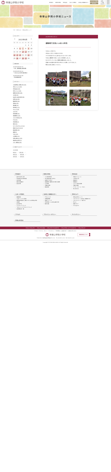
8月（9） (15, 197)
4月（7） (15, 263)
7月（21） (22, 306)
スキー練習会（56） (17, 142)
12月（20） (15, 161)
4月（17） (15, 294)
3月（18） (22, 201)
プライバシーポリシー (50, 442)
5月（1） (21, 346)
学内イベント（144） (17, 86)
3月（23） (22, 216)
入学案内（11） (16, 136)
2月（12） (15, 218)
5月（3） (22, 245)
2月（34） (15, 172)
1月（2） (21, 325)
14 (23, 52)
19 (17, 55)
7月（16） (22, 275)
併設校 (18, 429)
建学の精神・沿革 (21, 404)
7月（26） (22, 181)
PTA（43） (15, 119)
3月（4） (21, 348)
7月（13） (22, 212)
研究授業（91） (16, 113)
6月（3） (15, 152)
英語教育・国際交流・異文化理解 (52, 409)
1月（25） (22, 172)
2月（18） (15, 203)
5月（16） (21, 152)
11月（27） (23, 208)
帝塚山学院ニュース (77, 424)
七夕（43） (15, 111)
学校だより (18, 30)
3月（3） (21, 323)
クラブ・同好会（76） (17, 117)
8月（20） (15, 275)
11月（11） (23, 224)
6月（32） (15, 183)
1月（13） (22, 203)
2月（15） (15, 296)
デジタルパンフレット (21, 433)
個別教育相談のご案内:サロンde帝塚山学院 (27, 428)
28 (23, 58)
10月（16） (15, 195)
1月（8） (22, 281)
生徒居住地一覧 (20, 436)
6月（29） (15, 214)
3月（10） (22, 310)
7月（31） (22, 259)
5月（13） (22, 261)
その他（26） (16, 95)
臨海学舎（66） (16, 101)
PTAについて (48, 424)
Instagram (76, 433)
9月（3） (22, 358)
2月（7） (15, 325)
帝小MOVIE (76, 416)
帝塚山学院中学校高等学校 (53, 455)
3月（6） (21, 373)
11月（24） (23, 270)
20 (20, 55)
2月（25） (15, 156)
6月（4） (15, 371)
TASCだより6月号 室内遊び (20, 72)
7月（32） (22, 166)
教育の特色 (58, 2)
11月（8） (22, 317)
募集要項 (19, 424)
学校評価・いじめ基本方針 (61, 458)
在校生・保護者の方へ (83, 2)
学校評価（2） (16, 121)
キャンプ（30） (16, 109)
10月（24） (15, 179)
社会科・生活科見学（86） (19, 97)
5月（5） (21, 333)
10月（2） (22, 342)
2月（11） (15, 234)
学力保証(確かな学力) (50, 406)
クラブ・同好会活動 (77, 411)
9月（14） (23, 164)
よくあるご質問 (94, 1)
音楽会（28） (16, 103)
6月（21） (15, 292)
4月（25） (15, 216)
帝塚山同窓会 (19, 448)
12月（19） (15, 286)
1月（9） (22, 265)
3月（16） (21, 263)
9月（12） (23, 272)
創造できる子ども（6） (18, 128)
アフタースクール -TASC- (79, 414)
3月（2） (15, 362)
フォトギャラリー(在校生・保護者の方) (81, 426)
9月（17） (23, 179)
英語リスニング (48, 428)
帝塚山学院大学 (81, 455)
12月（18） (15, 208)
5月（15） (22, 308)
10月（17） (15, 257)
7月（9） (21, 228)
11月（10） (23, 193)
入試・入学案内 (72, 2)
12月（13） (15, 302)
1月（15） (22, 156)
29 (26, 58)
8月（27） (15, 166)
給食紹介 (75, 407)
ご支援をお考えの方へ (72, 458)
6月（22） (15, 199)
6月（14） (15, 245)
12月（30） (15, 177)
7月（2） (21, 344)
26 (17, 58)
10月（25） (15, 210)
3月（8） (22, 185)
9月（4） (22, 380)
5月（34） (22, 277)
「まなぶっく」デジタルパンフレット (24, 434)
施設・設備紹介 (20, 409)
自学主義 (19, 407)
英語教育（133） (16, 115)
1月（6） (22, 187)
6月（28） (15, 168)
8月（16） (15, 290)
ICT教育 (47, 411)
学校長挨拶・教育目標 (22, 406)
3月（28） (22, 154)
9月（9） (22, 241)
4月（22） (15, 170)
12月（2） (15, 356)
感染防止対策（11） (17, 140)
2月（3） (15, 337)
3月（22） (22, 294)
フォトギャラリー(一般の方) (79, 428)
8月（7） (15, 243)
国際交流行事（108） (18, 93)
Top (14, 30)
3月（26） (22, 170)
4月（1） (15, 335)
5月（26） (22, 168)
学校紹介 (51, 2)
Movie (74, 429)
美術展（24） (16, 105)
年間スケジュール (77, 404)
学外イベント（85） (17, 91)
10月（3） (15, 380)
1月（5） (22, 218)
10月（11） (15, 241)
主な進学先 (19, 431)
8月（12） (15, 212)
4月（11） (15, 310)
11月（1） (22, 356)
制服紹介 (75, 409)
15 (26, 52)
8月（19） (15, 259)
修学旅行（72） (16, 107)
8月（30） (15, 181)
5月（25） (22, 214)
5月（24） (22, 292)
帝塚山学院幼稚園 (41, 455)
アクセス (17, 442)
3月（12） (22, 232)
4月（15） (15, 185)
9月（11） (23, 195)
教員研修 (47, 414)
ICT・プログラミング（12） (19, 126)
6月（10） (15, 230)
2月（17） (15, 187)
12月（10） (15, 255)
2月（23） (15, 250)
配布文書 (47, 431)
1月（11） (22, 250)
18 (14, 55)
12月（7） (15, 239)
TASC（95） (15, 134)
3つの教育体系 (48, 404)
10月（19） (15, 272)
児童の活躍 (76, 412)
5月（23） (22, 183)
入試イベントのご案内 (22, 426)
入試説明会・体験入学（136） (19, 84)
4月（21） (15, 154)
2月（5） (15, 350)
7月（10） (21, 243)
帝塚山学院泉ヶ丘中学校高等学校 (68, 455)
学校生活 (65, 2)
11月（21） (23, 161)
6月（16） (15, 261)
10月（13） (15, 304)
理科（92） (15, 124)
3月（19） (22, 279)
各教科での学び (48, 407)
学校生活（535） (16, 89)
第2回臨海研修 (17, 77)
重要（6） (15, 132)
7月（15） (21, 197)
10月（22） (15, 164)
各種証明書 (47, 426)
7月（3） (21, 321)
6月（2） (15, 323)
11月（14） (23, 302)
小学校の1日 (76, 406)
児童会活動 (47, 412)
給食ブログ (75, 431)
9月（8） (22, 226)
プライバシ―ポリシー (43, 458)
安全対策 (19, 411)
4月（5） (15, 248)
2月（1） (21, 362)
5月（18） (22, 199)
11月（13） (22, 239)
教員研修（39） (16, 130)
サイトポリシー (76, 442)
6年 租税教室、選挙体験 (20, 68)
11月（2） (22, 331)
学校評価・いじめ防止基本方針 (52, 429)
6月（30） (15, 277)
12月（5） (15, 342)
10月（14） (15, 288)
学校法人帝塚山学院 (30, 455)
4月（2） (15, 373)
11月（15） (23, 286)
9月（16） (23, 210)
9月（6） (22, 319)
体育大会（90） (16, 99)
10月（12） (15, 226)
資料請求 (94, 3)
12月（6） (15, 317)
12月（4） (15, 331)
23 (29, 55)
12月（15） (15, 193)
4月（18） (15, 201)
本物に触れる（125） (17, 138)
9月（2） (15, 344)
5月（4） (22, 230)
